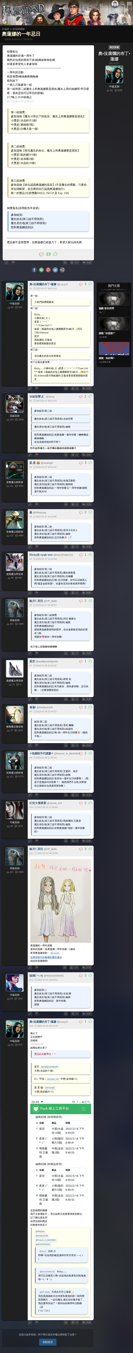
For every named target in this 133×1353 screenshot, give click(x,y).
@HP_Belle (45, 1292)
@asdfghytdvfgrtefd (49, 1067)
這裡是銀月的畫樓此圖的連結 (46, 957)
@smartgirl (50, 1088)
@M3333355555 (43, 1244)
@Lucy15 (55, 953)
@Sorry (43, 1251)
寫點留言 (48, 1342)
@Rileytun (40, 1231)
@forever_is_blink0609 (46, 1240)
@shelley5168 (42, 1236)
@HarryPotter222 (47, 1272)
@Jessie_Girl (53, 1079)
